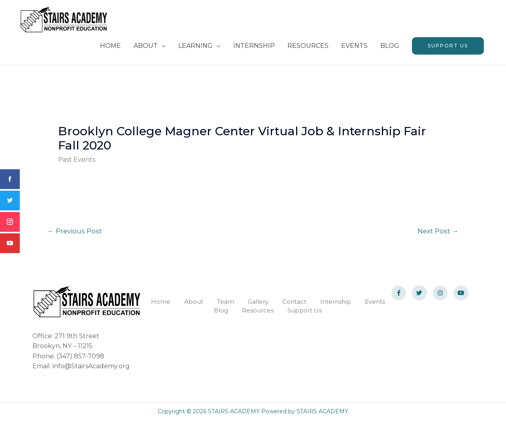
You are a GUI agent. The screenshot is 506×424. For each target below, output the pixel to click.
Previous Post (75, 234)
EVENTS (354, 48)
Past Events (76, 162)
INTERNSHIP (254, 48)
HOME (110, 48)
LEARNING (195, 48)
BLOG (389, 48)
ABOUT (146, 48)
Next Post (437, 234)
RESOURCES (308, 48)
